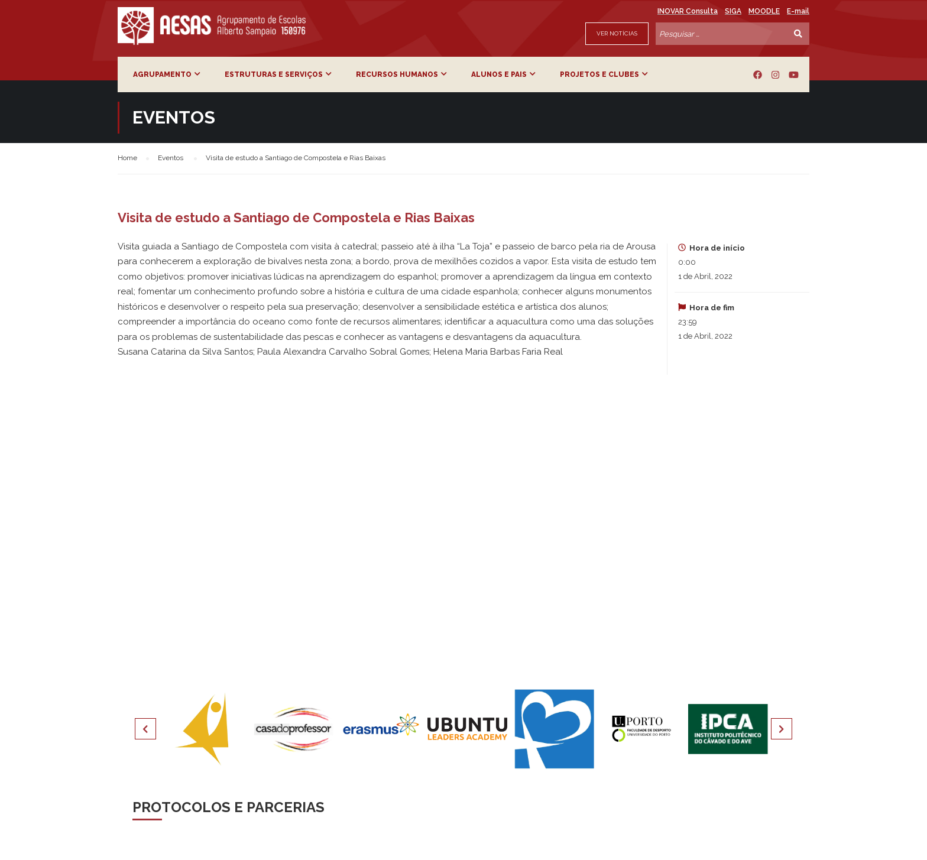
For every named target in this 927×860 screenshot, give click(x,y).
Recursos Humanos (397, 74)
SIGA (733, 11)
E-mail (798, 11)
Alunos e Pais (499, 74)
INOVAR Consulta (687, 11)
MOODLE (764, 11)
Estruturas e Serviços (274, 74)
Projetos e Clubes (599, 74)
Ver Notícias (617, 33)
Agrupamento (162, 74)
